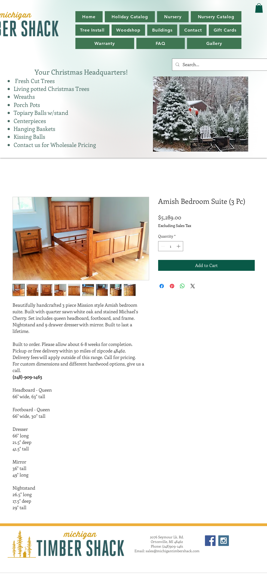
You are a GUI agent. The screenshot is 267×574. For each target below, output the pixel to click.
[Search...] (219, 64)
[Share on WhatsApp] (182, 286)
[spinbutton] (171, 246)
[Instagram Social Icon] (223, 540)
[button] (216, 16)
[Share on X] (192, 286)
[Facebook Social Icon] (210, 540)
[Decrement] (162, 246)
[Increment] (179, 246)
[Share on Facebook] (161, 286)
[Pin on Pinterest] (172, 286)
